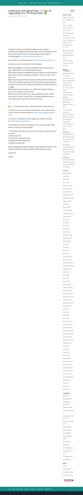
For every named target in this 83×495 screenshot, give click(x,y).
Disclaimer (32, 489)
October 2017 (67, 374)
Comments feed (68, 472)
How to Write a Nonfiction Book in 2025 (68, 63)
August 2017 (67, 380)
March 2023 (67, 207)
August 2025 (67, 173)
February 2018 (67, 361)
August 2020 (67, 269)
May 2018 (66, 352)
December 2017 (68, 368)
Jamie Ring (12, 16)
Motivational (67, 430)
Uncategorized (68, 456)
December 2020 (68, 263)
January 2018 (67, 365)
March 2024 (67, 192)
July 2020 (66, 272)
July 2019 (66, 309)
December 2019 (68, 294)
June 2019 (66, 312)
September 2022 (68, 213)
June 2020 (66, 275)
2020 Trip (66, 396)
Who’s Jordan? (43, 3)
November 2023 (68, 195)
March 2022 (67, 232)
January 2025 (67, 189)
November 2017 (68, 371)
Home (20, 3)
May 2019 (66, 315)
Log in (65, 466)
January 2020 (67, 290)
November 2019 (68, 297)
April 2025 (66, 182)
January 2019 (67, 327)
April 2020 (66, 281)
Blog (25, 3)
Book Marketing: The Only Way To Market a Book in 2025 (68, 102)
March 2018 (67, 358)
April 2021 (66, 253)
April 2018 (66, 355)
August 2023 (67, 201)
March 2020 (67, 284)
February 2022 (67, 235)
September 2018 (68, 340)
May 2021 (66, 250)
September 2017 (68, 377)
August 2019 (67, 306)
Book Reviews (67, 399)
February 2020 (67, 287)
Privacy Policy (40, 489)
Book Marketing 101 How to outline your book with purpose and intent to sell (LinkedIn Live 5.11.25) (69, 40)
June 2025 (66, 176)
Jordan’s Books (33, 3)
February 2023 (67, 210)
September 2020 (68, 266)
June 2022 (66, 223)
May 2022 (66, 226)
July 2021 (66, 244)
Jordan (65, 145)
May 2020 (66, 278)
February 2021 (67, 257)
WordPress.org (68, 475)
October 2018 (67, 337)
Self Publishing (68, 448)
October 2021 (67, 238)
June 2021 (66, 247)
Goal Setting (67, 427)
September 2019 (68, 303)
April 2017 (66, 389)
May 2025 (66, 179)
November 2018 (68, 334)
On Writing (66, 442)
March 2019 (67, 321)
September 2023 (68, 198)
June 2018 (66, 349)
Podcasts (66, 445)
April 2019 (66, 318)
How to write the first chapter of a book (68, 19)
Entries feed (67, 469)
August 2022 (67, 216)
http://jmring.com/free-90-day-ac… (31, 56)
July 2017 (66, 383)
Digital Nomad (67, 407)
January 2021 (67, 260)
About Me (26, 489)
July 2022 (66, 220)
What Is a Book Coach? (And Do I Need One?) (68, 27)
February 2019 (67, 324)
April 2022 (66, 229)
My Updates (67, 433)
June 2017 (66, 386)
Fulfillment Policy (48, 489)
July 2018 (66, 346)
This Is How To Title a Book (69, 126)
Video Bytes (24, 16)
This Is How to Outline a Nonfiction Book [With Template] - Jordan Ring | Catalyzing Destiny (68, 117)
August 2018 (67, 343)
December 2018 (68, 331)
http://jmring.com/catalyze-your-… (45, 60)
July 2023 (66, 204)
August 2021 (67, 241)
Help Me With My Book (54, 3)
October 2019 (67, 300)
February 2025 (67, 186)
